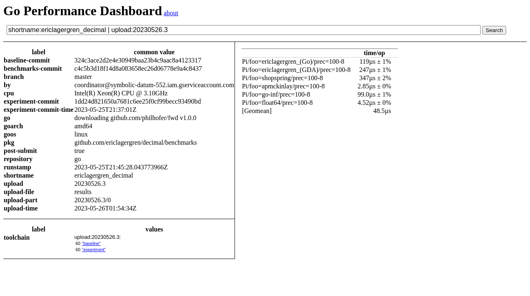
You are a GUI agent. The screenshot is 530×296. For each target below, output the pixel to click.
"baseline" (91, 243)
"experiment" (94, 249)
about (171, 12)
